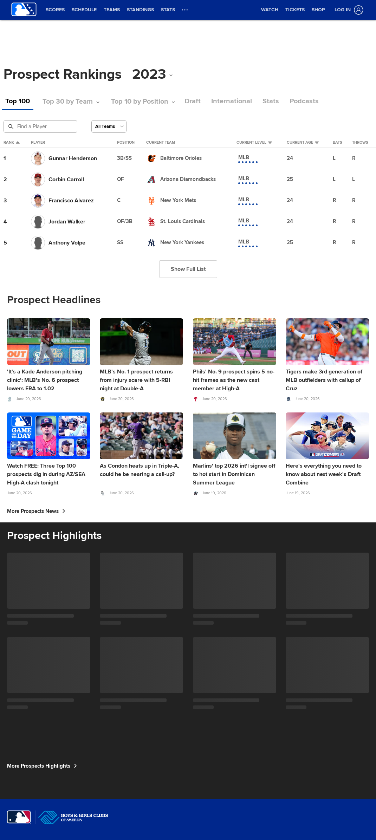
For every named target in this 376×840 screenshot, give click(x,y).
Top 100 (17, 101)
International (231, 101)
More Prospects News (36, 511)
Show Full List (188, 269)
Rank (12, 143)
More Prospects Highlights (42, 766)
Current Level (254, 143)
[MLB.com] (19, 817)
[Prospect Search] (41, 126)
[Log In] (347, 10)
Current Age (303, 143)
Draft (192, 101)
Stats (270, 101)
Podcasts (304, 101)
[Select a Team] (109, 126)
